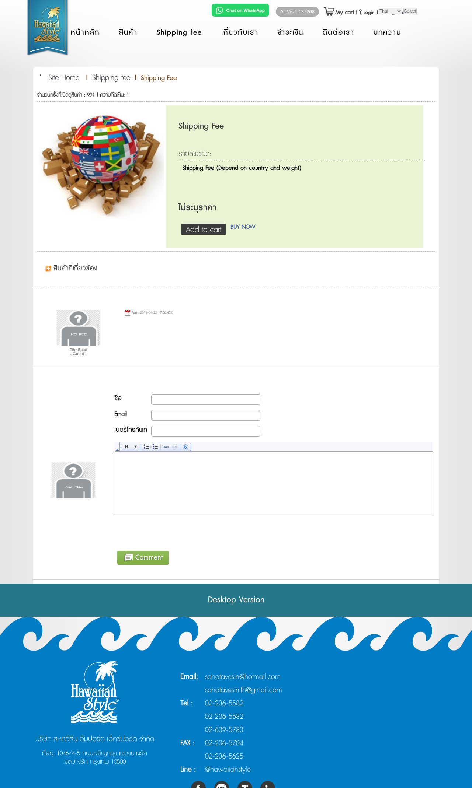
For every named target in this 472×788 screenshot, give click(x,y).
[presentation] (171, 531)
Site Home (63, 77)
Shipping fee (111, 77)
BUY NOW (242, 227)
